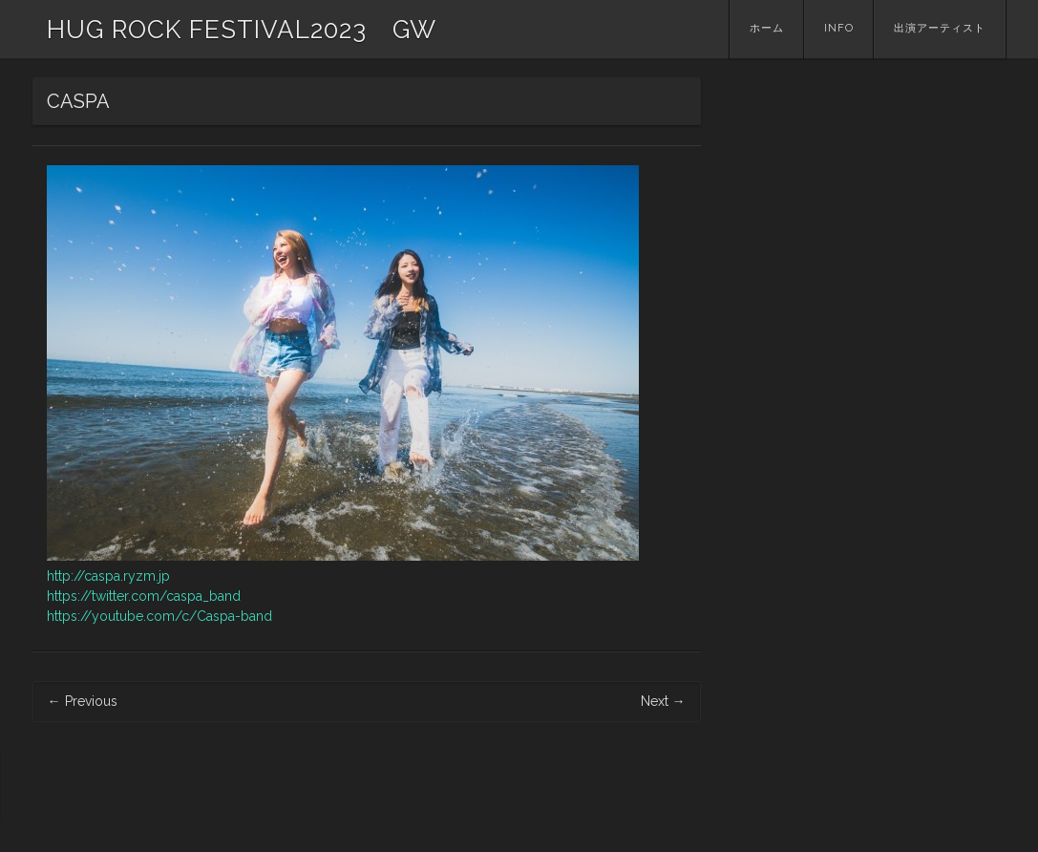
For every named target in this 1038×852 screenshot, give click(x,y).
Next (663, 701)
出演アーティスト (939, 28)
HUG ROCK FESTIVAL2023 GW (241, 29)
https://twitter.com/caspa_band (144, 596)
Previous (82, 701)
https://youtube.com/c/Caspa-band (159, 616)
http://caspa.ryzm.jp (108, 576)
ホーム (767, 28)
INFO (839, 28)
